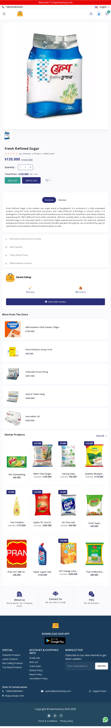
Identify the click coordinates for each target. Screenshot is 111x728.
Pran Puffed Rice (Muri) (94, 571)
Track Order (35, 668)
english (101, 6)
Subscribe (101, 667)
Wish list (33, 663)
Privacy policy (66, 722)
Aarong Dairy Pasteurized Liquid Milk (68, 473)
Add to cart (31, 180)
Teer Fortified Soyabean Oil (16, 522)
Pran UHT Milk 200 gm (17, 571)
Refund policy (36, 672)
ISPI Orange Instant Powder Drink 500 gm (68, 571)
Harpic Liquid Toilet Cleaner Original (42, 571)
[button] (55, 642)
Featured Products (11, 656)
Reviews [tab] (62, 200)
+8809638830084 (12, 6)
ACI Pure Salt (68, 522)
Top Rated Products (12, 668)
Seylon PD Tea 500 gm (42, 522)
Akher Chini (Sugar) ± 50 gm (42, 473)
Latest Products (10, 660)
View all (101, 435)
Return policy (35, 676)
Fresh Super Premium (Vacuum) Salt (94, 523)
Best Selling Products (12, 664)
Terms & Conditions (48, 722)
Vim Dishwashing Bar (16, 474)
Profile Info (34, 659)
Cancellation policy (38, 680)
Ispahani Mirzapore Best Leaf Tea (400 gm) (94, 473)
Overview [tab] (49, 200)
